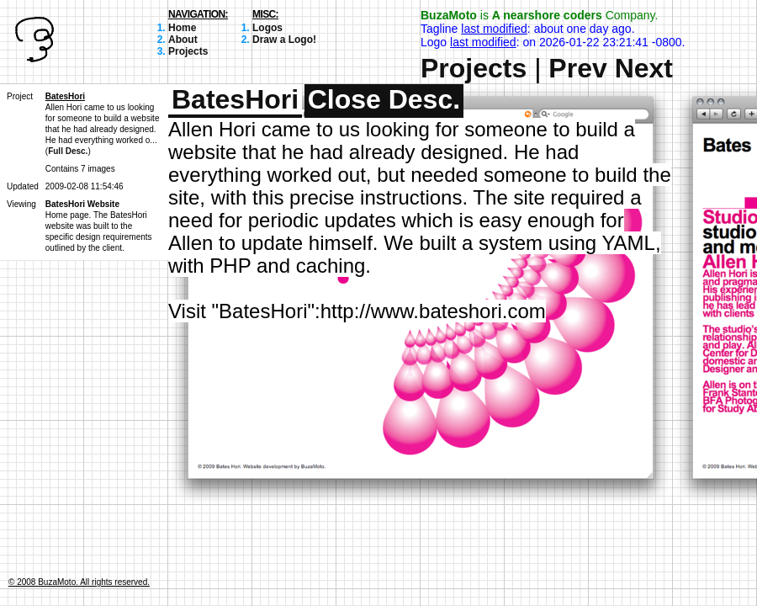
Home (182, 28)
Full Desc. (67, 151)
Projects (188, 51)
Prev (577, 68)
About (183, 39)
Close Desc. (384, 99)
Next (644, 68)
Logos (267, 28)
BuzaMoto (449, 15)
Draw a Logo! (284, 39)
